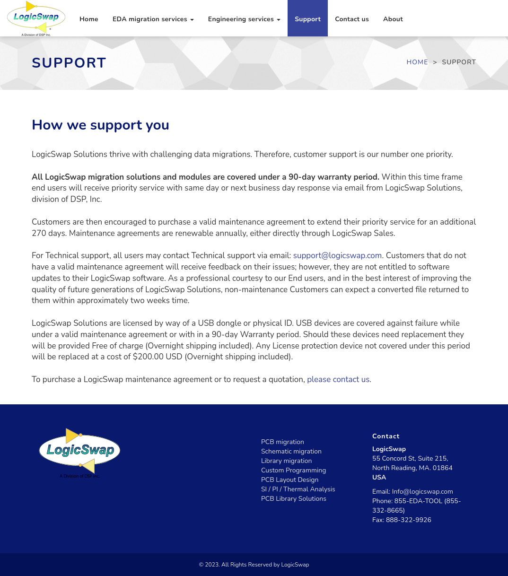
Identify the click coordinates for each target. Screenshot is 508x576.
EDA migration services (153, 19)
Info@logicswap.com (422, 491)
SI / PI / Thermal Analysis (298, 489)
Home (88, 19)
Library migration (286, 460)
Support (308, 19)
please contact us (338, 379)
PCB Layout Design (289, 479)
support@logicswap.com (337, 255)
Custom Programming (293, 470)
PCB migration (282, 441)
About (393, 19)
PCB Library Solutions (293, 498)
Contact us (352, 19)
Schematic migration (291, 451)
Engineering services (244, 19)
